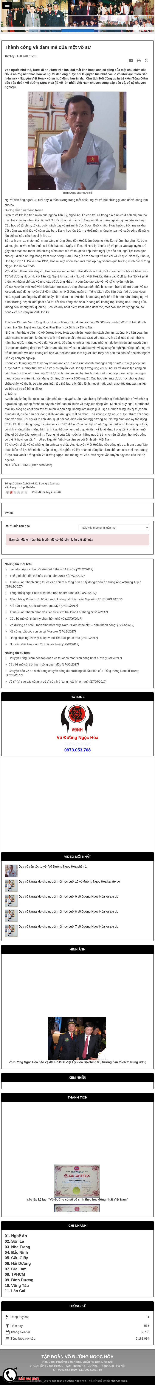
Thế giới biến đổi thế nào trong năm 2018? (38, 575)
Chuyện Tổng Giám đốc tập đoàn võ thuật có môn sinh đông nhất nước (56, 658)
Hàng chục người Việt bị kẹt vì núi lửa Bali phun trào (45, 638)
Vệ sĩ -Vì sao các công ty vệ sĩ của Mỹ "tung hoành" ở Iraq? (49, 681)
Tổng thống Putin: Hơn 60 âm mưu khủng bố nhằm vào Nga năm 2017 (57, 599)
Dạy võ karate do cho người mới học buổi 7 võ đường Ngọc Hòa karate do (68, 926)
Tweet (9, 512)
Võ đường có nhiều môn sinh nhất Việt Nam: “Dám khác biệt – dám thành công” (63, 625)
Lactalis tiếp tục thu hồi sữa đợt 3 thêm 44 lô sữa (42, 569)
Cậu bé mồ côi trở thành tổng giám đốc (35, 664)
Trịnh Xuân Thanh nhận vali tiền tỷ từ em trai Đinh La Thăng (50, 612)
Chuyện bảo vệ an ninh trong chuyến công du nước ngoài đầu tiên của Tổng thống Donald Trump (74, 671)
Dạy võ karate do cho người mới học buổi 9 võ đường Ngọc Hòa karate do (68, 896)
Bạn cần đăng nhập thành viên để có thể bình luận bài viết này (51, 539)
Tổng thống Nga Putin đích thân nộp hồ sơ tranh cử (44, 593)
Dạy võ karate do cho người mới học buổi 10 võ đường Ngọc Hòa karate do (69, 881)
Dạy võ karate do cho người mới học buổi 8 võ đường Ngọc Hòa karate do (68, 911)
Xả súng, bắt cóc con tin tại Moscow (34, 631)
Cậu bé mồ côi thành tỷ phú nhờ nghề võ (37, 618)
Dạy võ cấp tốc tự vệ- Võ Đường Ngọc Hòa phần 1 (53, 866)
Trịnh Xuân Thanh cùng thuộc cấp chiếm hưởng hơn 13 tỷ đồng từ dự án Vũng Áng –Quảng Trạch (75, 582)
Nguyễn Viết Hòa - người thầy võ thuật (35, 644)
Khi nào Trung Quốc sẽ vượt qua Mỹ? (35, 605)
